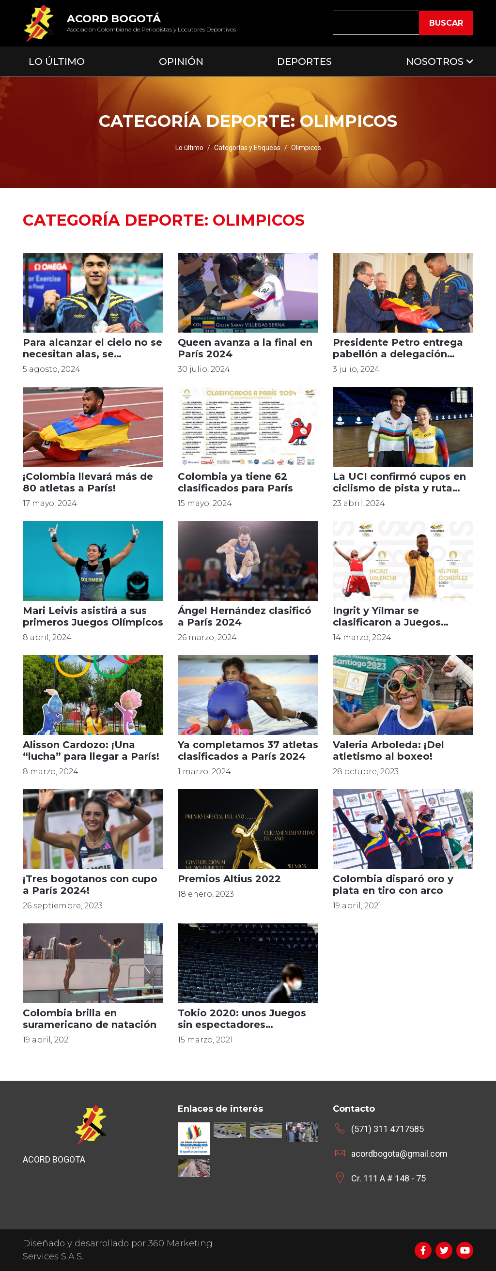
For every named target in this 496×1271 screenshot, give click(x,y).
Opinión (181, 61)
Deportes (304, 61)
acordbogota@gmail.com (399, 1153)
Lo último (189, 148)
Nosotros (435, 61)
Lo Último (57, 61)
